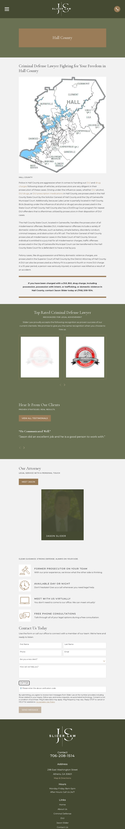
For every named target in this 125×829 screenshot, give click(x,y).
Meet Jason (28, 482)
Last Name (69, 644)
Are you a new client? (28, 659)
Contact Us (62, 827)
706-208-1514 (62, 756)
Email (66, 652)
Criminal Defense (62, 813)
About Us (62, 809)
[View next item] (64, 385)
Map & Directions (62, 778)
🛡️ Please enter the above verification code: (38, 688)
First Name (24, 644)
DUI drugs (24, 193)
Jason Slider (62, 823)
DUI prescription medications (48, 193)
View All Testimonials (35, 418)
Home (62, 804)
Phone (22, 652)
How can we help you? (29, 667)
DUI (89, 183)
